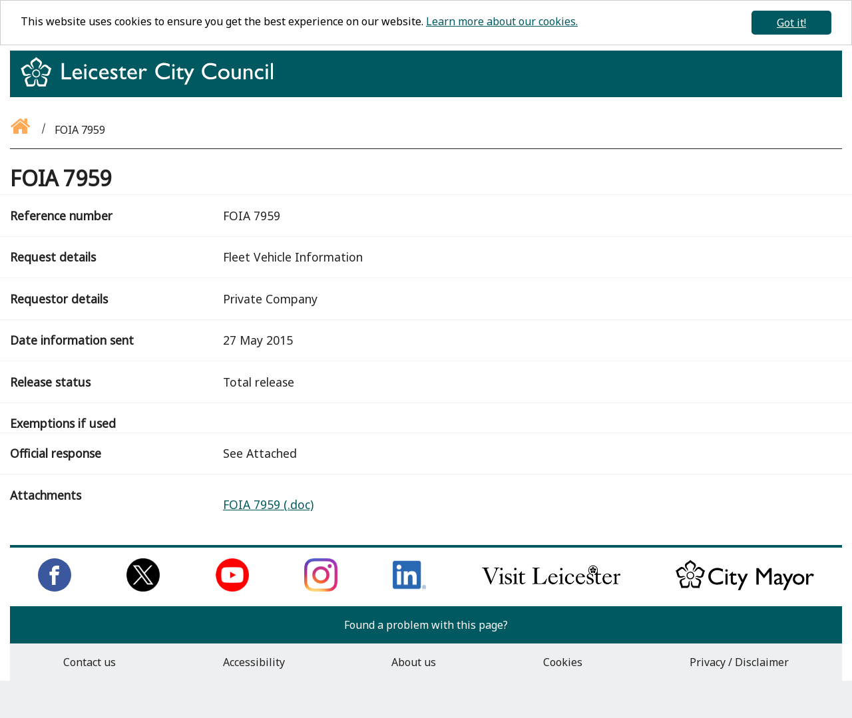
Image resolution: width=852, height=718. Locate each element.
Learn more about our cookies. (502, 21)
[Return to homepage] (152, 84)
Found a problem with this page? (426, 625)
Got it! (791, 22)
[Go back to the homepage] (21, 129)
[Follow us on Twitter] (143, 587)
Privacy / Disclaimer (739, 662)
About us (413, 662)
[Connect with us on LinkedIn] (409, 587)
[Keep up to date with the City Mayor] (745, 587)
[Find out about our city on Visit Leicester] (551, 587)
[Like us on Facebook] (54, 587)
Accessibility (254, 662)
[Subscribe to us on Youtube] (232, 587)
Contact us (89, 662)
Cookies (562, 662)
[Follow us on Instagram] (320, 587)
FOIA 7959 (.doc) (268, 504)
